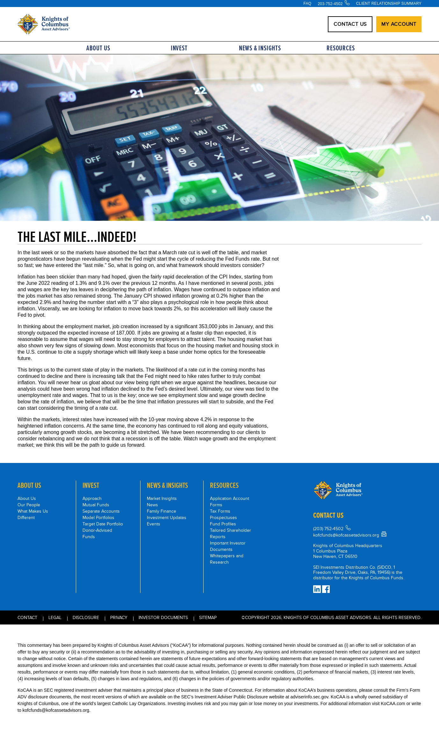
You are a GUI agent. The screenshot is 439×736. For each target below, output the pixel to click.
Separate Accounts (101, 511)
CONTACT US (350, 24)
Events (153, 524)
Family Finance (161, 511)
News (152, 504)
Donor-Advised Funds (97, 533)
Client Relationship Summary (388, 3)
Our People (29, 504)
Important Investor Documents (228, 546)
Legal (54, 617)
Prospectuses (223, 517)
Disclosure (86, 617)
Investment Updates (166, 517)
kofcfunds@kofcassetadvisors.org (346, 535)
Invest (179, 48)
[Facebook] (326, 589)
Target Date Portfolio (103, 524)
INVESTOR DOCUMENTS (163, 617)
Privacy (118, 617)
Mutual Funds (96, 504)
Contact (27, 617)
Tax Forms (220, 511)
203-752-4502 (330, 4)
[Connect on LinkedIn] (317, 589)
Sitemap (208, 617)
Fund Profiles (223, 524)
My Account (398, 24)
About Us (98, 48)
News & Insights (260, 48)
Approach (92, 498)
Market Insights (162, 498)
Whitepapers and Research (226, 558)
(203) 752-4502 (328, 528)
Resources (341, 48)
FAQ (307, 3)
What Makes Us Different (33, 514)
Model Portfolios (98, 517)
